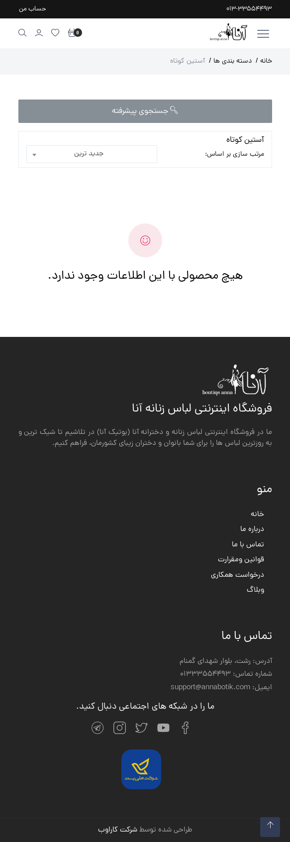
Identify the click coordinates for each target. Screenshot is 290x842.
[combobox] (92, 154)
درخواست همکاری (237, 575)
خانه (264, 61)
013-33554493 (249, 9)
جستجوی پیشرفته (145, 111)
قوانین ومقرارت (241, 560)
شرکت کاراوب (117, 830)
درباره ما (252, 530)
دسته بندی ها (230, 61)
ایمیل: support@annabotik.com (221, 688)
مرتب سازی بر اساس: (234, 154)
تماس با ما (248, 545)
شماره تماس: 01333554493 (226, 674)
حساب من (32, 9)
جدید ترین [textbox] (88, 154)
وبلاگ (255, 590)
